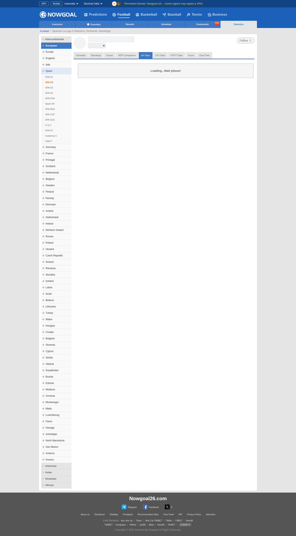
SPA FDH (50, 98)
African (49, 485)
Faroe (49, 421)
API (180, 514)
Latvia (49, 287)
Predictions (95, 14)
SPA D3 (49, 87)
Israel (49, 293)
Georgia (50, 427)
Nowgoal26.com (148, 498)
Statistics (239, 24)
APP (43, 3)
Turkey (49, 313)
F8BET (178, 520)
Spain (49, 71)
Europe (50, 51)
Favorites (94, 24)
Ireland (49, 223)
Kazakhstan (52, 370)
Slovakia (50, 274)
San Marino (52, 446)
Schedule (166, 24)
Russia (49, 236)
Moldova (50, 389)
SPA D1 (49, 77)
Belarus (50, 300)
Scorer (109, 55)
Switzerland (52, 217)
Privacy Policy (194, 514)
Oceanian (50, 478)
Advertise (210, 514)
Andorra (50, 453)
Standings (96, 55)
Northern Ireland (55, 230)
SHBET (171, 524)
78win (139, 520)
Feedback (128, 514)
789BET (108, 524)
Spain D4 (49, 103)
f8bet (151, 524)
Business (217, 14)
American (51, 466)
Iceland (50, 281)
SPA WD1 (50, 109)
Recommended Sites (148, 514)
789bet (132, 524)
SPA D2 (49, 82)
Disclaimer (99, 514)
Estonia (50, 383)
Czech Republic (54, 255)
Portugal (50, 159)
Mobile (56, 3)
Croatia (50, 332)
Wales (49, 319)
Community (208, 23)
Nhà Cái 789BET (153, 520)
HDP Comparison (127, 55)
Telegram (129, 507)
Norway (50, 198)
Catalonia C (51, 136)
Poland (49, 242)
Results (130, 24)
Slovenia (50, 344)
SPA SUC (50, 120)
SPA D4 (49, 93)
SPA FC (49, 130)
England (50, 58)
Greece (50, 261)
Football (121, 14)
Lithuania (51, 306)
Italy (48, 64)
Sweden (50, 185)
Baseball (172, 14)
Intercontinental (54, 39)
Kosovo (50, 459)
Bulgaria (50, 338)
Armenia (50, 395)
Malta (49, 408)
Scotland (50, 166)
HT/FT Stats (177, 55)
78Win (169, 520)
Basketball (146, 14)
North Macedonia (55, 440)
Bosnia (49, 376)
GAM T (48, 141)
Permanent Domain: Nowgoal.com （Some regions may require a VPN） (164, 3)
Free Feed (168, 514)
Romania (51, 268)
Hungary (50, 325)
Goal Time (204, 55)
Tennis (194, 14)
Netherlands (52, 172)
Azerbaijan (51, 434)
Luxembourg (52, 415)
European (51, 45)
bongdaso (121, 524)
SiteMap (114, 514)
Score (191, 55)
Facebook (151, 507)
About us (85, 514)
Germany (51, 147)
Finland (50, 191)
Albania (50, 364)
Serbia (49, 357)
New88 (189, 520)
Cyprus (49, 351)
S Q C (48, 125)
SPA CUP (50, 114)
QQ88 (143, 524)
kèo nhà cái (127, 520)
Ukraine (50, 249)
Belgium (50, 179)
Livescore (57, 24)
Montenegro (52, 402)
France (49, 153)
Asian (48, 472)
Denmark (51, 204)
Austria (49, 210)
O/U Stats (160, 55)
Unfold (184, 524)
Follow (246, 40)
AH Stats (145, 55)
